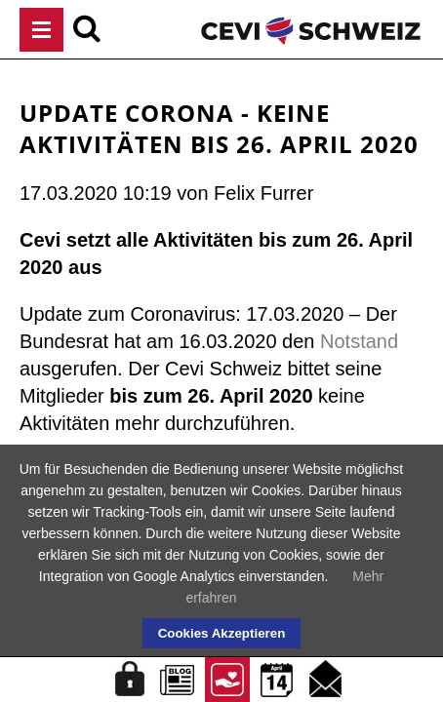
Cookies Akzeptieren (222, 633)
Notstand (359, 341)
